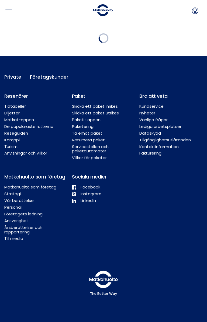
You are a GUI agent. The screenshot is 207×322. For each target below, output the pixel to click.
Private (12, 77)
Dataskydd (150, 133)
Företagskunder (42, 77)
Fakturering (150, 153)
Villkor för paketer (89, 157)
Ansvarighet (16, 220)
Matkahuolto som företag (30, 187)
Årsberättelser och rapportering (23, 230)
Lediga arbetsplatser (160, 126)
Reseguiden (16, 133)
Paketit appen (86, 119)
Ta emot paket (87, 133)
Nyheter (147, 113)
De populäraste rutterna (28, 126)
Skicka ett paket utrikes (95, 113)
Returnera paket (88, 140)
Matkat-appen (19, 119)
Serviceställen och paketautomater (90, 149)
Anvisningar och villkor (25, 153)
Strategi (12, 194)
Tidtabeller (15, 106)
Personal (13, 207)
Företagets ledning (23, 214)
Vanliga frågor (153, 119)
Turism (11, 146)
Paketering (83, 126)
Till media (13, 238)
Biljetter (12, 113)
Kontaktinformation (159, 146)
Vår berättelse (19, 200)
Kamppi (12, 140)
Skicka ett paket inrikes (95, 106)
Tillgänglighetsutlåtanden (165, 140)
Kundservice (151, 106)
